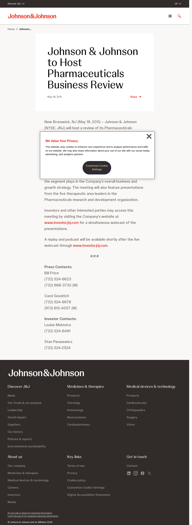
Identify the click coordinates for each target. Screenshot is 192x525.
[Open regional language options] (178, 3)
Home (11, 29)
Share (136, 96)
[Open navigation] (170, 16)
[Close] (149, 136)
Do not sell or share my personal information (30, 513)
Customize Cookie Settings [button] (86, 487)
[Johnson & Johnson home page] (32, 16)
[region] (97, 155)
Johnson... (25, 29)
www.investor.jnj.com (61, 222)
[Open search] (179, 16)
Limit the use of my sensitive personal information (33, 516)
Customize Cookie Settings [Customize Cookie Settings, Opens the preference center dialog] (97, 167)
